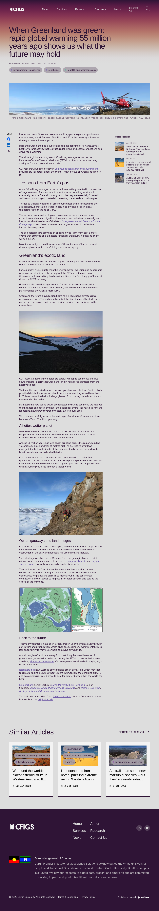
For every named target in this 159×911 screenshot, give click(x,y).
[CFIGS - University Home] (27, 9)
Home (77, 838)
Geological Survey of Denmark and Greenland (52, 702)
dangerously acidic (77, 575)
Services (62, 9)
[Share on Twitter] (8, 165)
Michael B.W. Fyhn (90, 702)
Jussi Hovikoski (77, 698)
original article (45, 713)
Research (80, 9)
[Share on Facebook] (8, 153)
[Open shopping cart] (147, 9)
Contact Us (133, 9)
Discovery (100, 9)
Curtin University (59, 698)
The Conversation (62, 710)
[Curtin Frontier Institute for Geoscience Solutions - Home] (22, 841)
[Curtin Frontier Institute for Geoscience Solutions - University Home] (36, 840)
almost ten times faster (42, 675)
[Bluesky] (147, 842)
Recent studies (27, 683)
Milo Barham (26, 698)
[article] (31, 783)
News (117, 9)
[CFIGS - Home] (17, 9)
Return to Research (134, 746)
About (45, 9)
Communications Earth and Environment (76, 182)
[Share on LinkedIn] (8, 159)
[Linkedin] (139, 842)
